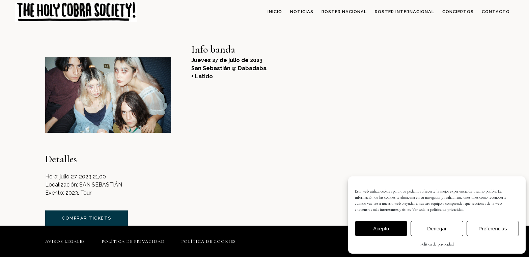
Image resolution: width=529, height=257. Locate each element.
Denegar (437, 228)
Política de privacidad (437, 244)
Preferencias (492, 228)
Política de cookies (208, 241)
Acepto (381, 228)
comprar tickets (86, 218)
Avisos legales (65, 241)
